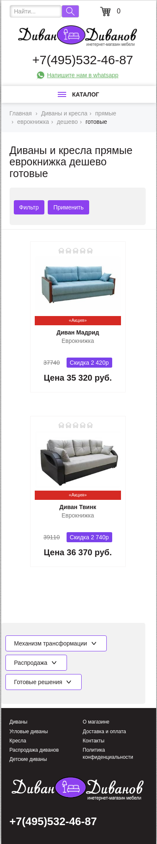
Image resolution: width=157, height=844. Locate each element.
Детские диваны (28, 759)
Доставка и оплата (104, 731)
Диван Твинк (77, 507)
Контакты (94, 741)
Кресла (18, 741)
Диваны (19, 722)
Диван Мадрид (78, 332)
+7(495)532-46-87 (82, 60)
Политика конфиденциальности (108, 753)
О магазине (96, 722)
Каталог (78, 94)
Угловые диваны (29, 731)
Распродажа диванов (34, 750)
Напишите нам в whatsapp (82, 75)
